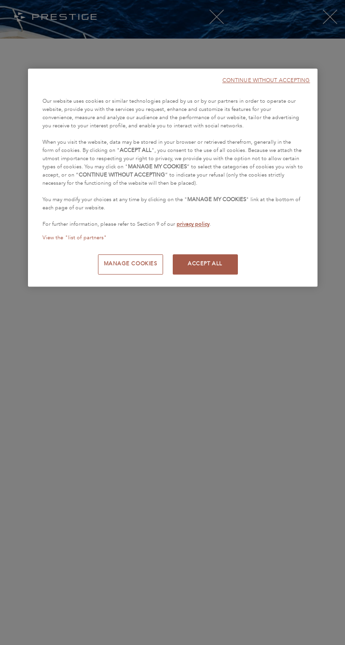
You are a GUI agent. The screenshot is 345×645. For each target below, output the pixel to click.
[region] (172, 178)
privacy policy (193, 224)
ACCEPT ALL (205, 264)
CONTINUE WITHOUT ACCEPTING (266, 80)
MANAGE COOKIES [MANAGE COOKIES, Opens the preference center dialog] (130, 264)
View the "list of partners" (74, 237)
